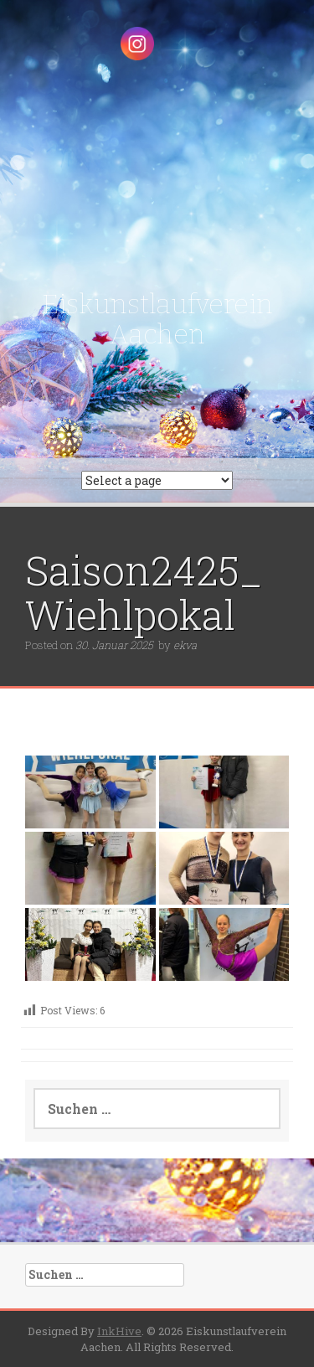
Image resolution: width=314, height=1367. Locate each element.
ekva (185, 645)
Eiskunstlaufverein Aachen (157, 318)
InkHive (119, 1331)
